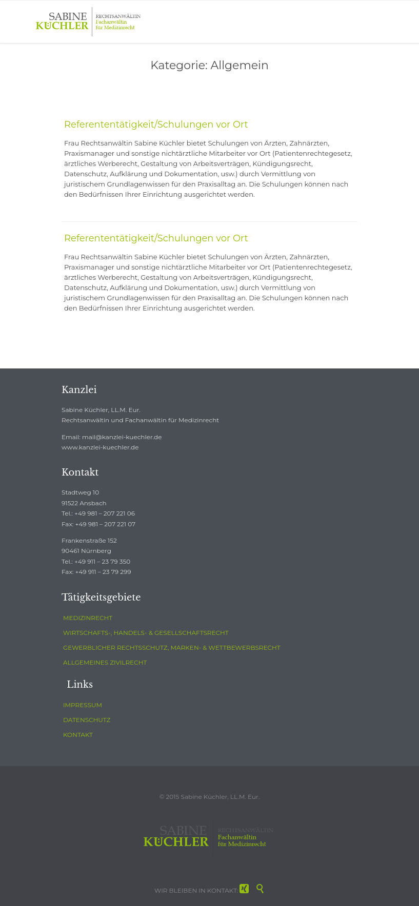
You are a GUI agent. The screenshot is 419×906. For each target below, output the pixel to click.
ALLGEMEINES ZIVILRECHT (105, 662)
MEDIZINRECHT (87, 618)
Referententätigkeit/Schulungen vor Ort (156, 124)
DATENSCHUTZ (86, 720)
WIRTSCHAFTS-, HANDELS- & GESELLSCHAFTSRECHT (146, 632)
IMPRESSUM (82, 705)
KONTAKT (78, 734)
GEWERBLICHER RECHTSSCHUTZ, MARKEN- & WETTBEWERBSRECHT (172, 647)
